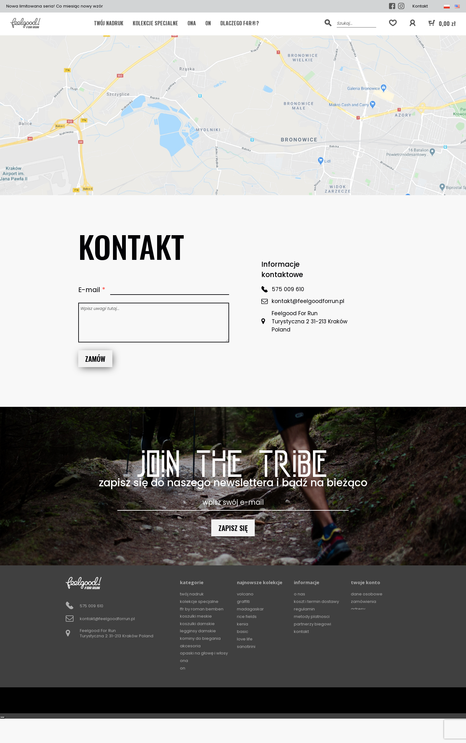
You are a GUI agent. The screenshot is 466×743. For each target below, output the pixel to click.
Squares (245, 691)
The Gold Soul (250, 654)
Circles (243, 684)
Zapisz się (233, 528)
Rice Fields (247, 616)
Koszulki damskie (197, 624)
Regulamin (304, 609)
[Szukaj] (356, 23)
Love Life (245, 639)
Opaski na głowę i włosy (204, 654)
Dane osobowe (367, 594)
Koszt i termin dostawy (317, 601)
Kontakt (420, 6)
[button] (412, 23)
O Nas (299, 594)
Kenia (242, 624)
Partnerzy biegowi (312, 624)
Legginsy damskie (198, 631)
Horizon (244, 676)
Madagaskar (250, 609)
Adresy (358, 609)
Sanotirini (246, 646)
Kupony (358, 616)
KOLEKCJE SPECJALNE (155, 23)
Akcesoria (190, 646)
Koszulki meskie (196, 616)
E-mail (90, 290)
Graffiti (243, 601)
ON (208, 23)
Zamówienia (363, 601)
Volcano (245, 594)
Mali (241, 669)
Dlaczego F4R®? (239, 23)
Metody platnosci (312, 616)
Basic (242, 631)
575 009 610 (288, 289)
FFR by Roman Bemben (202, 609)
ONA (191, 23)
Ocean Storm (250, 662)
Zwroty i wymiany (311, 639)
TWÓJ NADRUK (108, 23)
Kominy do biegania (200, 639)
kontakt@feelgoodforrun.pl (308, 301)
